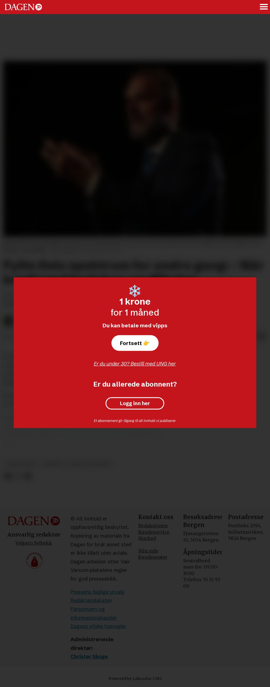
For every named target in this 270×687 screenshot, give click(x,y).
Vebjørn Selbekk (33, 543)
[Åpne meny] (264, 7)
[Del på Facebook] (7, 476)
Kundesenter (152, 557)
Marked (147, 538)
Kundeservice (153, 532)
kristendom (20, 464)
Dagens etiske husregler (98, 626)
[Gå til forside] (23, 7)
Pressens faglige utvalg (97, 592)
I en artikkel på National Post (89, 434)
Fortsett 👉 (135, 343)
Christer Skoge (89, 656)
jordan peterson (90, 464)
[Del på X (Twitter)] (17, 476)
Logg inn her (135, 403)
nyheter (52, 464)
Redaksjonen (153, 525)
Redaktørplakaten (91, 600)
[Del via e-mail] (262, 337)
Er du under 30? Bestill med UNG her (135, 363)
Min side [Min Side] (148, 551)
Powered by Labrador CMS (135, 678)
